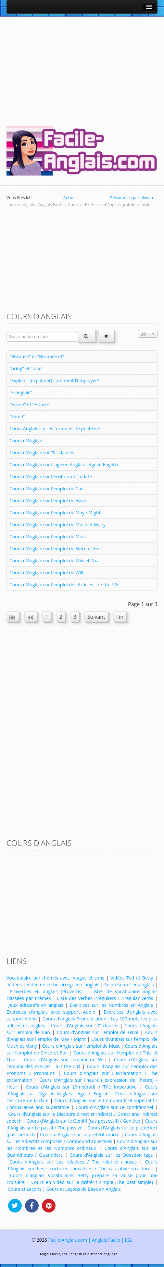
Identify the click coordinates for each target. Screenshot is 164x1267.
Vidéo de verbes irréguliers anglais (63, 984)
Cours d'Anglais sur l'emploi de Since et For (54, 548)
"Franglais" (20, 392)
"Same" (17, 416)
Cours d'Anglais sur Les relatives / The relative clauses (73, 1162)
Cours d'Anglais (25, 440)
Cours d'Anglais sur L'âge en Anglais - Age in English (63, 464)
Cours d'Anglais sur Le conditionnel (114, 1107)
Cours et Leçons (25, 1189)
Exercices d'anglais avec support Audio (50, 1012)
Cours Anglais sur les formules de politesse (54, 428)
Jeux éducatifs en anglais (35, 1005)
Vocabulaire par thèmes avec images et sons (55, 978)
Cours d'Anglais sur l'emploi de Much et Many (57, 524)
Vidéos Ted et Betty (131, 978)
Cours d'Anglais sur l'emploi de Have (47, 500)
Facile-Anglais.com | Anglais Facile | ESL (90, 1240)
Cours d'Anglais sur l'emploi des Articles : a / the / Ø (63, 584)
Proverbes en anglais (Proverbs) (46, 991)
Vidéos (15, 984)
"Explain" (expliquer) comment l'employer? (54, 380)
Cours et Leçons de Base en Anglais (83, 1189)
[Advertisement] (82, 68)
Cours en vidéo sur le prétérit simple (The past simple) (92, 1182)
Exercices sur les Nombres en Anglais (111, 1005)
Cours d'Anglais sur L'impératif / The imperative (81, 1087)
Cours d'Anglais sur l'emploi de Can (46, 488)
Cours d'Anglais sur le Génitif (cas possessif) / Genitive (83, 1121)
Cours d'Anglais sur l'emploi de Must (47, 536)
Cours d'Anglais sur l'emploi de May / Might (55, 512)
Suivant (96, 616)
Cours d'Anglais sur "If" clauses (41, 452)
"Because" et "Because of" (36, 356)
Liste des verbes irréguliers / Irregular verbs (105, 998)
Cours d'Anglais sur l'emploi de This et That (54, 560)
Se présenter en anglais (129, 984)
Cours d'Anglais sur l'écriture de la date (50, 476)
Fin (119, 616)
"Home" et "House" (29, 404)
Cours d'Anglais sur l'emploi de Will (46, 572)
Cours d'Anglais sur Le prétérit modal (80, 1134)
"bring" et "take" (26, 368)
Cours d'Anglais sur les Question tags (111, 1155)
